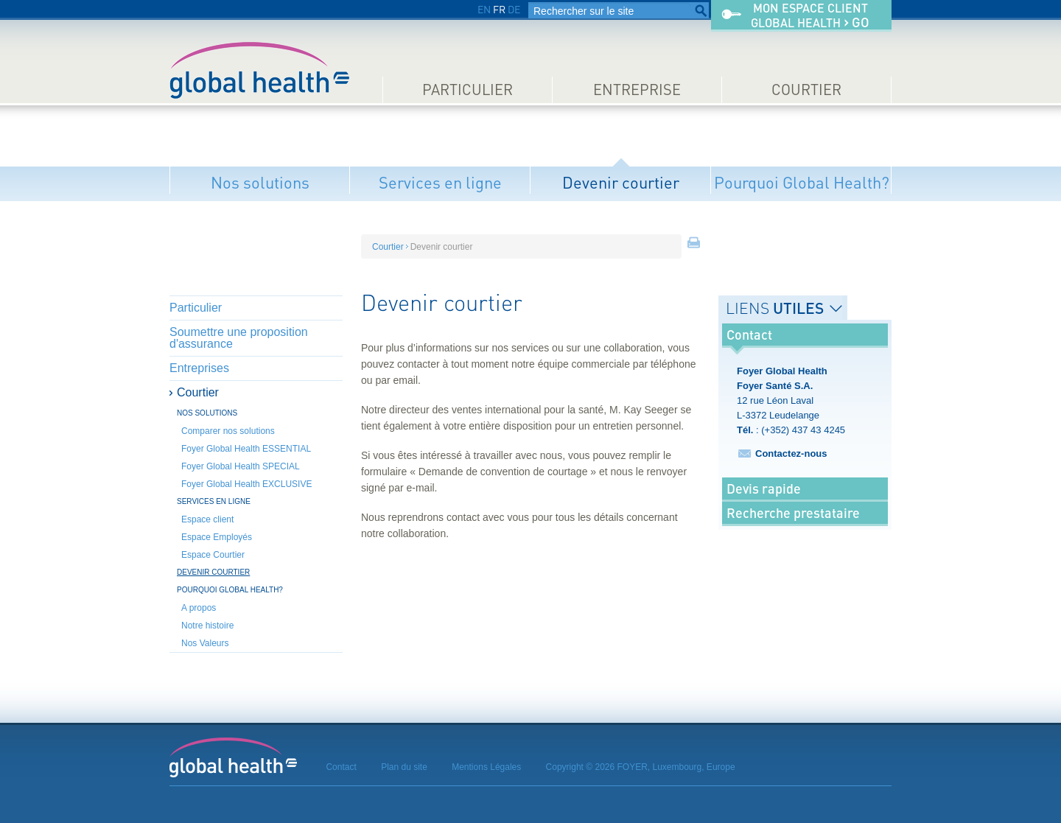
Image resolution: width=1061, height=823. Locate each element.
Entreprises (199, 368)
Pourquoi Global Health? (801, 182)
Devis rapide (763, 488)
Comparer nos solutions (228, 431)
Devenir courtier (620, 182)
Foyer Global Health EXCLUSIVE (246, 484)
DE (514, 9)
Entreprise (637, 89)
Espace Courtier (213, 555)
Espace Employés (216, 537)
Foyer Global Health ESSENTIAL (246, 449)
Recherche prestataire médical (793, 524)
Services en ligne (440, 182)
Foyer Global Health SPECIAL (240, 466)
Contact (341, 767)
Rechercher (701, 11)
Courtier (806, 89)
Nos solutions (260, 182)
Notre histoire (207, 625)
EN (484, 9)
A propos (198, 608)
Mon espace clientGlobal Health (810, 16)
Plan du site (404, 767)
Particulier (467, 89)
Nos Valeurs (204, 643)
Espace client (207, 519)
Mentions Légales (486, 767)
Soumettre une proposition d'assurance (238, 338)
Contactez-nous (791, 453)
